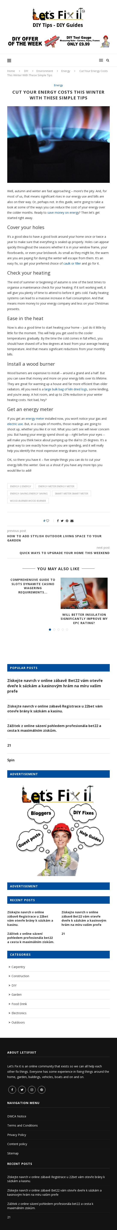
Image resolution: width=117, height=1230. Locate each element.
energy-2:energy (20, 486)
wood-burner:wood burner (28, 500)
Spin (11, 760)
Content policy (17, 1144)
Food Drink (19, 1004)
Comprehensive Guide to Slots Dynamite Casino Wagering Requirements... (32, 586)
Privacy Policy (16, 1135)
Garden (17, 994)
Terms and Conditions (22, 1125)
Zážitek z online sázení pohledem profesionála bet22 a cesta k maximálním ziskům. (54, 728)
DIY (26, 71)
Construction (20, 976)
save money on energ (62, 212)
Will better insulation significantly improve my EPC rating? (84, 619)
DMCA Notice (16, 1116)
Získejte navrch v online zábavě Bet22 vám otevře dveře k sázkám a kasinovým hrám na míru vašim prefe (55, 686)
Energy (65, 71)
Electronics (19, 1013)
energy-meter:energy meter (56, 486)
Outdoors (18, 1022)
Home (11, 71)
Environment (45, 71)
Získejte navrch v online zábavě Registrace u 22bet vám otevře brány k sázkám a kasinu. (55, 708)
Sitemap (13, 1153)
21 (9, 745)
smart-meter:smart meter (71, 493)
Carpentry (18, 967)
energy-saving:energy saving (29, 493)
